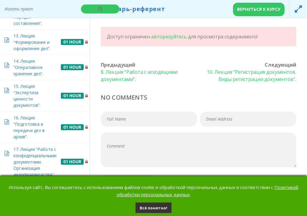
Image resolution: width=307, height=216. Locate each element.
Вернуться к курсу (258, 9)
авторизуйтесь (169, 36)
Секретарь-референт (129, 9)
